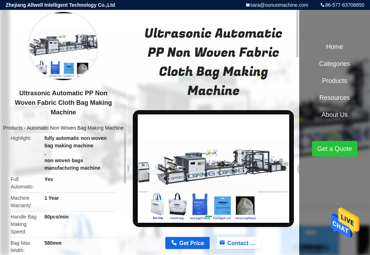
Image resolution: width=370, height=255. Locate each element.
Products (13, 128)
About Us (334, 114)
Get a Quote (334, 148)
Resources (334, 97)
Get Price (191, 243)
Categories (334, 63)
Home (334, 46)
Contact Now (244, 243)
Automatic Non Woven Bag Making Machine (75, 128)
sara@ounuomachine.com (279, 5)
